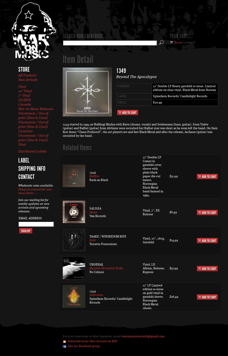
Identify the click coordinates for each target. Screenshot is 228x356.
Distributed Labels (32, 151)
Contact (26, 177)
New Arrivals (28, 80)
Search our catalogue (83, 36)
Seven (93, 212)
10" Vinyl (25, 91)
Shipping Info (31, 169)
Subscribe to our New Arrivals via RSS (92, 341)
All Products (27, 75)
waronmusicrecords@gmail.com (143, 336)
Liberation (96, 295)
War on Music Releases (35, 109)
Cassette (24, 105)
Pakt (93, 240)
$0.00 (178, 42)
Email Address (30, 218)
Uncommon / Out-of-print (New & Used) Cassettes (33, 127)
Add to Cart (127, 112)
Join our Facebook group (84, 346)
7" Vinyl (24, 96)
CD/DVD (24, 100)
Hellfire (95, 176)
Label (23, 161)
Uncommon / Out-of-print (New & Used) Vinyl (33, 140)
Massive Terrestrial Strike (106, 268)
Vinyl (22, 87)
